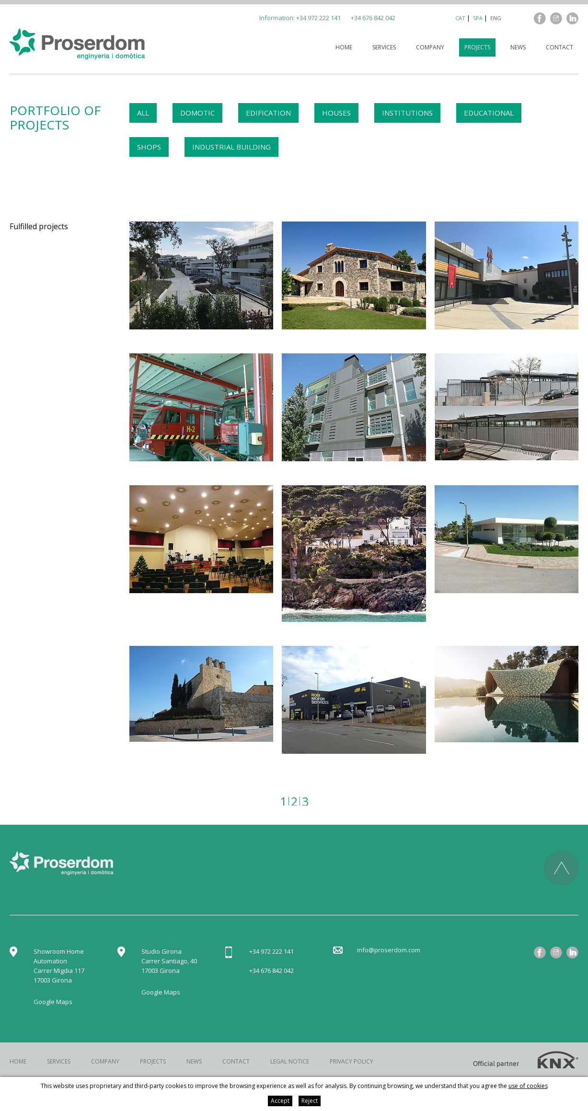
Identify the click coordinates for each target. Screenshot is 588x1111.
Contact (559, 47)
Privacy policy (351, 1061)
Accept (280, 1101)
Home (343, 47)
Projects (477, 47)
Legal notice (289, 1061)
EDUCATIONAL (489, 112)
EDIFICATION (268, 112)
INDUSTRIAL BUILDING (231, 147)
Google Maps (53, 1001)
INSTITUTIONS (407, 112)
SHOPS (149, 147)
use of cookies (528, 1086)
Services (384, 47)
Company (430, 47)
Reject (309, 1101)
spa (478, 18)
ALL (143, 112)
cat (460, 18)
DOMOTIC (197, 112)
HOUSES (336, 112)
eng (495, 18)
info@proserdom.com (388, 950)
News (518, 47)
